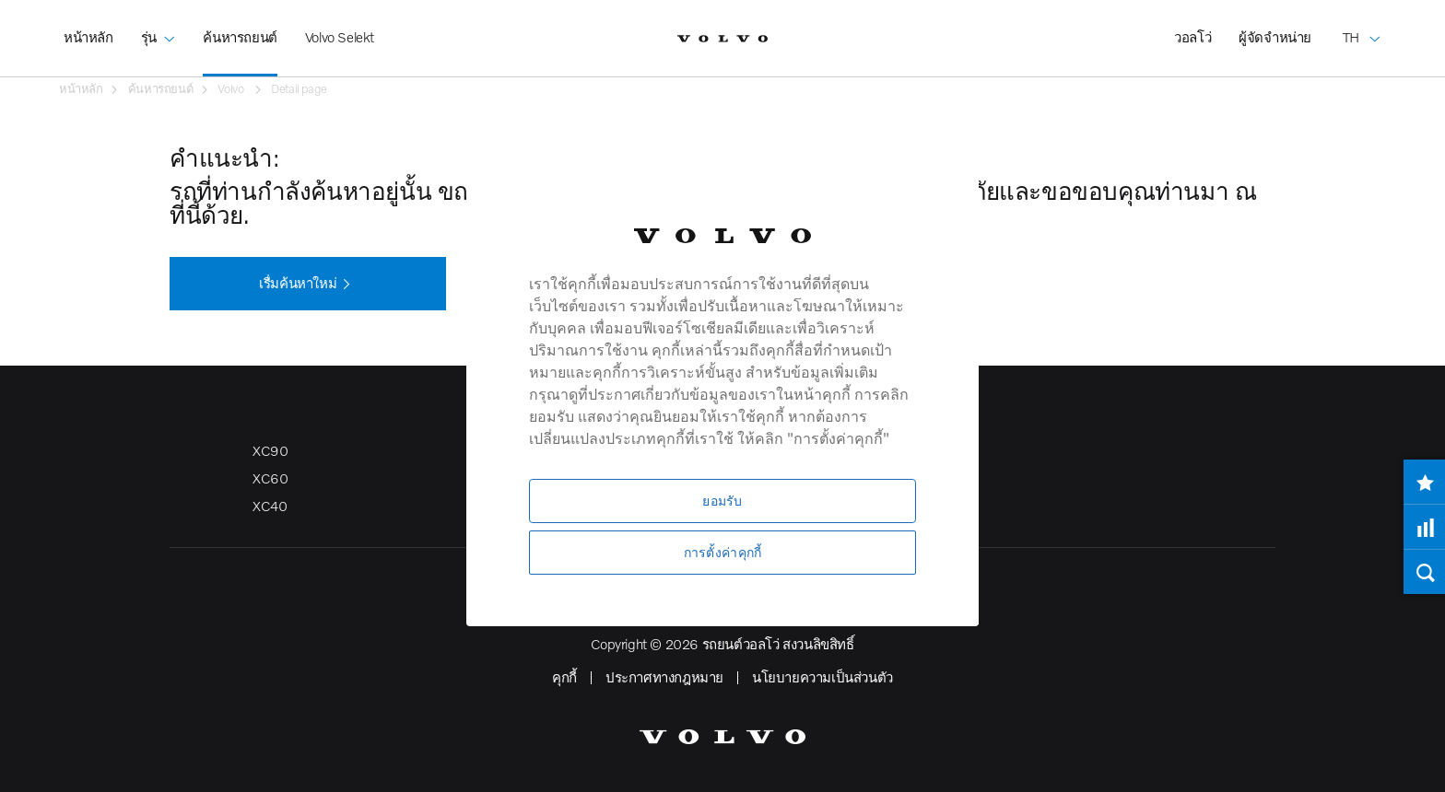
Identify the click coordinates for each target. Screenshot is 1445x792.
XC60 (270, 478)
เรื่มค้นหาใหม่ (308, 285)
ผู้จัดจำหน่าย (1275, 37)
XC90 (270, 450)
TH (1362, 24)
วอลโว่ (1192, 37)
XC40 (270, 505)
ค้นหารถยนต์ (239, 37)
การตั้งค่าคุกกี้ (723, 552)
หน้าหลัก (88, 37)
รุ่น (158, 24)
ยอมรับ (722, 500)
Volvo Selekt (339, 37)
